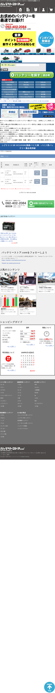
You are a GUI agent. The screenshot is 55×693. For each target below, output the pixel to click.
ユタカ (36, 398)
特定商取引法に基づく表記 (14, 452)
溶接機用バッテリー (6, 412)
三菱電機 (37, 390)
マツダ (19, 395)
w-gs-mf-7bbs (44, 173)
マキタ (2, 423)
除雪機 (43, 94)
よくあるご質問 (5, 454)
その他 (2, 406)
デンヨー (2, 428)
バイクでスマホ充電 (9, 89)
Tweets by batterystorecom (11, 263)
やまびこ (2, 418)
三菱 (19, 398)
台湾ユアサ (9, 94)
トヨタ (19, 384)
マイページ (43, 10)
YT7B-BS (37, 172)
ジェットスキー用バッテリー (25, 415)
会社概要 (3, 452)
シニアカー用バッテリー (24, 418)
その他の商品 (21, 412)
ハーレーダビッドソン (6, 395)
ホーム (20, 10)
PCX (26, 87)
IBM (36, 401)
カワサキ (2, 390)
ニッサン (20, 387)
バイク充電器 (9, 82)
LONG (43, 92)
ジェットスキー (9, 92)
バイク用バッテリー (6, 382)
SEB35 (43, 84)
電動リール (26, 92)
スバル (19, 392)
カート (51, 10)
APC (36, 384)
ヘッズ (2, 420)
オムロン (37, 387)
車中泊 (43, 96)
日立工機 (2, 431)
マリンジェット (9, 96)
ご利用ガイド (35, 10)
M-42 (26, 94)
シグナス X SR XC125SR (40, 101)
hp (35, 395)
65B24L (9, 84)
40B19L (43, 82)
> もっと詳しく (11, 346)
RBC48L (26, 84)
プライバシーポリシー (29, 452)
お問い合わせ (41, 452)
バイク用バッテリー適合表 (8, 101)
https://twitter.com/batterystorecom (14, 260)
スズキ (2, 392)
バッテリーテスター (23, 428)
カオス (43, 87)
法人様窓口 (28, 10)
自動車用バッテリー (23, 382)
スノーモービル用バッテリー (25, 423)
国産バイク (22, 101)
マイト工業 (3, 434)
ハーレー (9, 87)
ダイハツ (20, 403)
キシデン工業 (3, 426)
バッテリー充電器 (22, 426)
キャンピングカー (26, 96)
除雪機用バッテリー (23, 420)
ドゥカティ (3, 401)
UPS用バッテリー (40, 382)
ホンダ (2, 384)
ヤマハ (29, 101)
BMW (1, 398)
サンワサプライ (39, 403)
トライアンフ (3, 403)
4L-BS (26, 82)
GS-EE (36, 392)
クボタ (2, 415)
